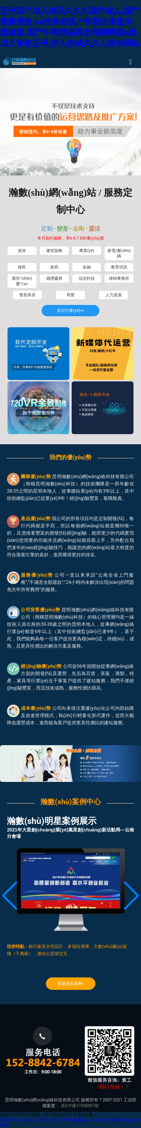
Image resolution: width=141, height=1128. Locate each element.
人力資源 (113, 294)
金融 (87, 267)
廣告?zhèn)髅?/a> (22, 281)
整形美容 (27, 294)
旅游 (22, 250)
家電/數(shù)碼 (119, 253)
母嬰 (70, 294)
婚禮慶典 (54, 278)
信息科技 (87, 278)
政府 (54, 267)
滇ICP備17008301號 (80, 1105)
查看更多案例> (70, 983)
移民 (22, 267)
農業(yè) (86, 250)
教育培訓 (119, 267)
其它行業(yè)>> (70, 310)
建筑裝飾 (54, 250)
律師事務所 (119, 278)
